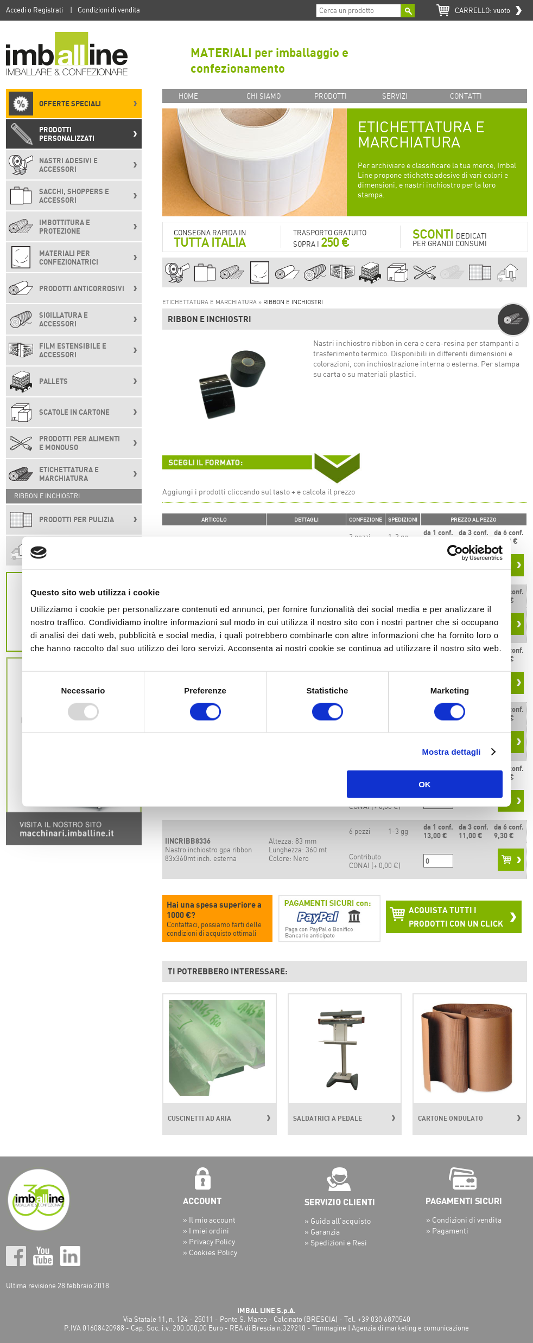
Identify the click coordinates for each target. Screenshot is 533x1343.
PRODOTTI (330, 96)
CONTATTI (466, 96)
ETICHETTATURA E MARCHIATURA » (212, 302)
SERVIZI (395, 96)
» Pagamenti (447, 1230)
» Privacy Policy (209, 1241)
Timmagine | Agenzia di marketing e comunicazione (390, 1327)
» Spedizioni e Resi (335, 1242)
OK (424, 784)
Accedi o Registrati (34, 9)
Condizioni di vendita (109, 9)
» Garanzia (322, 1231)
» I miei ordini (206, 1230)
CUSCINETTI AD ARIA (199, 1118)
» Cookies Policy (210, 1252)
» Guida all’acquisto (337, 1220)
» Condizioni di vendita (464, 1219)
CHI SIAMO (263, 96)
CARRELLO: (482, 10)
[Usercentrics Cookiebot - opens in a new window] (455, 552)
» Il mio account (209, 1219)
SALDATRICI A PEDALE (327, 1118)
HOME (188, 96)
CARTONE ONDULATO (450, 1118)
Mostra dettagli (451, 751)
